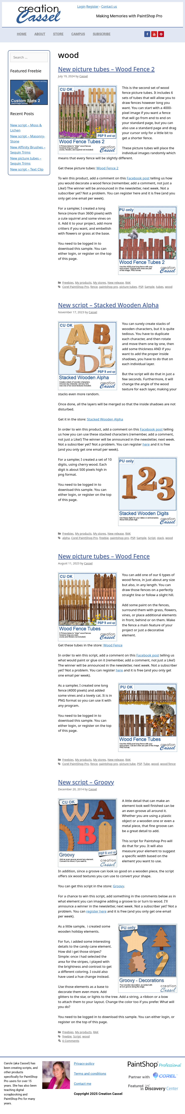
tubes (159, 287)
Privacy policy (84, 1064)
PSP (140, 287)
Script (152, 538)
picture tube (127, 764)
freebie (104, 538)
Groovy (118, 886)
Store (58, 34)
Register (92, 6)
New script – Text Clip (26, 169)
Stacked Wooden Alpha (105, 419)
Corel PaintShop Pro (75, 287)
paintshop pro (108, 287)
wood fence (168, 764)
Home (22, 34)
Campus (78, 34)
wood (168, 287)
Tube (146, 764)
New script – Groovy (86, 782)
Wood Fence (112, 645)
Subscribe (101, 34)
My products (83, 282)
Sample (150, 287)
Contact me (82, 1084)
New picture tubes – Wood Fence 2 (106, 69)
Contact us (109, 6)
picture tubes (128, 287)
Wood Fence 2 (107, 168)
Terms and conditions (90, 1074)
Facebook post (138, 178)
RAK (128, 282)
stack (160, 538)
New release (116, 282)
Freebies (68, 282)
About (39, 34)
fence (94, 287)
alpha (66, 538)
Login (81, 6)
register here (96, 911)
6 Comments (70, 1041)
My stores (99, 282)
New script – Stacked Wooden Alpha (108, 305)
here (146, 444)
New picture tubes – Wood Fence (104, 556)
